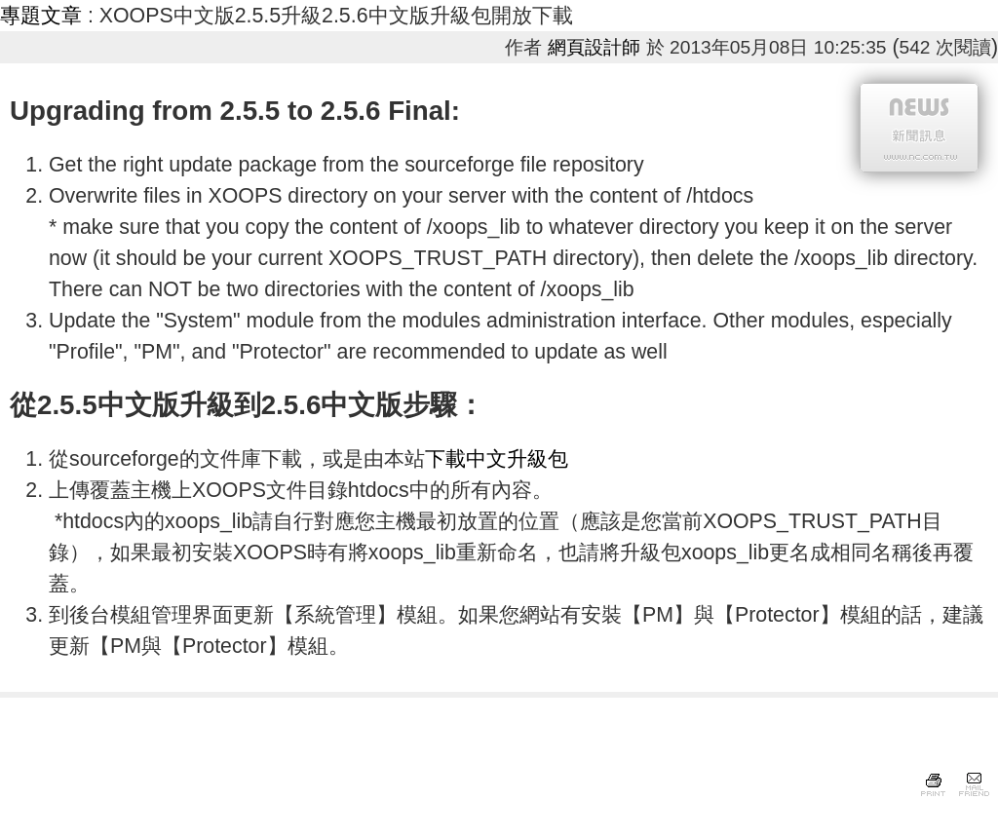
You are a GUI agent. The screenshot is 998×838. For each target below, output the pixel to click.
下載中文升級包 (496, 459)
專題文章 (41, 15)
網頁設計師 (594, 47)
